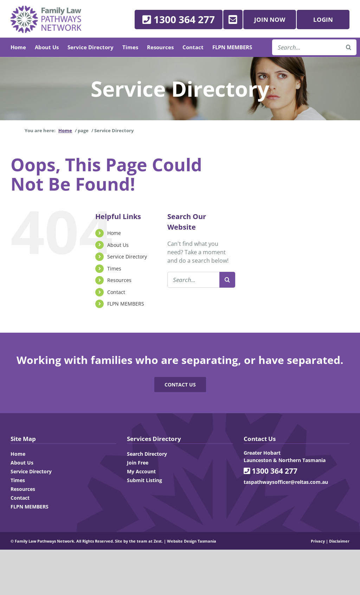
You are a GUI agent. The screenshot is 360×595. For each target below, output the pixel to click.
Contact (116, 292)
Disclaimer (339, 541)
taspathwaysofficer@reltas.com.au (286, 482)
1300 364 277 (270, 471)
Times (114, 268)
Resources (119, 280)
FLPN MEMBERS (125, 303)
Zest (158, 541)
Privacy (318, 541)
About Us (118, 245)
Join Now (269, 19)
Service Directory (127, 256)
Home (114, 233)
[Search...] (193, 280)
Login (323, 19)
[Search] (227, 280)
